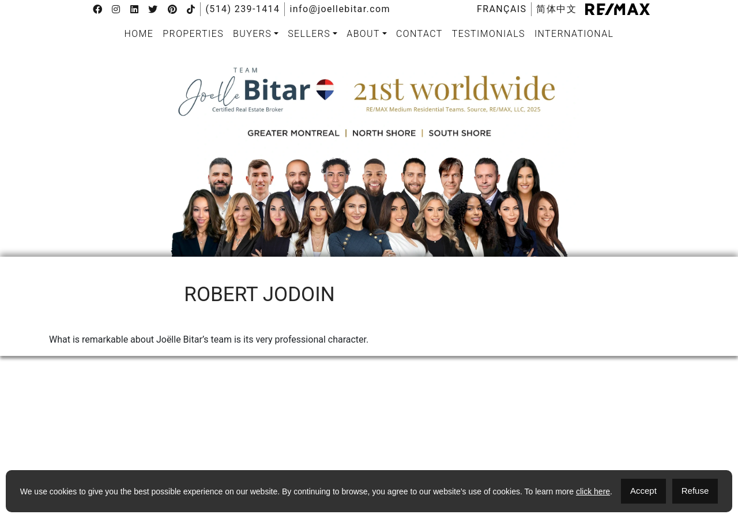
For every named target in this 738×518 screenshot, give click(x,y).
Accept (643, 491)
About (363, 33)
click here (593, 491)
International (574, 33)
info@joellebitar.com (339, 9)
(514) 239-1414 (242, 9)
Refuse (695, 491)
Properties (193, 33)
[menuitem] (501, 9)
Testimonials (488, 33)
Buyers (252, 33)
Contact (419, 33)
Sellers (309, 33)
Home (139, 33)
